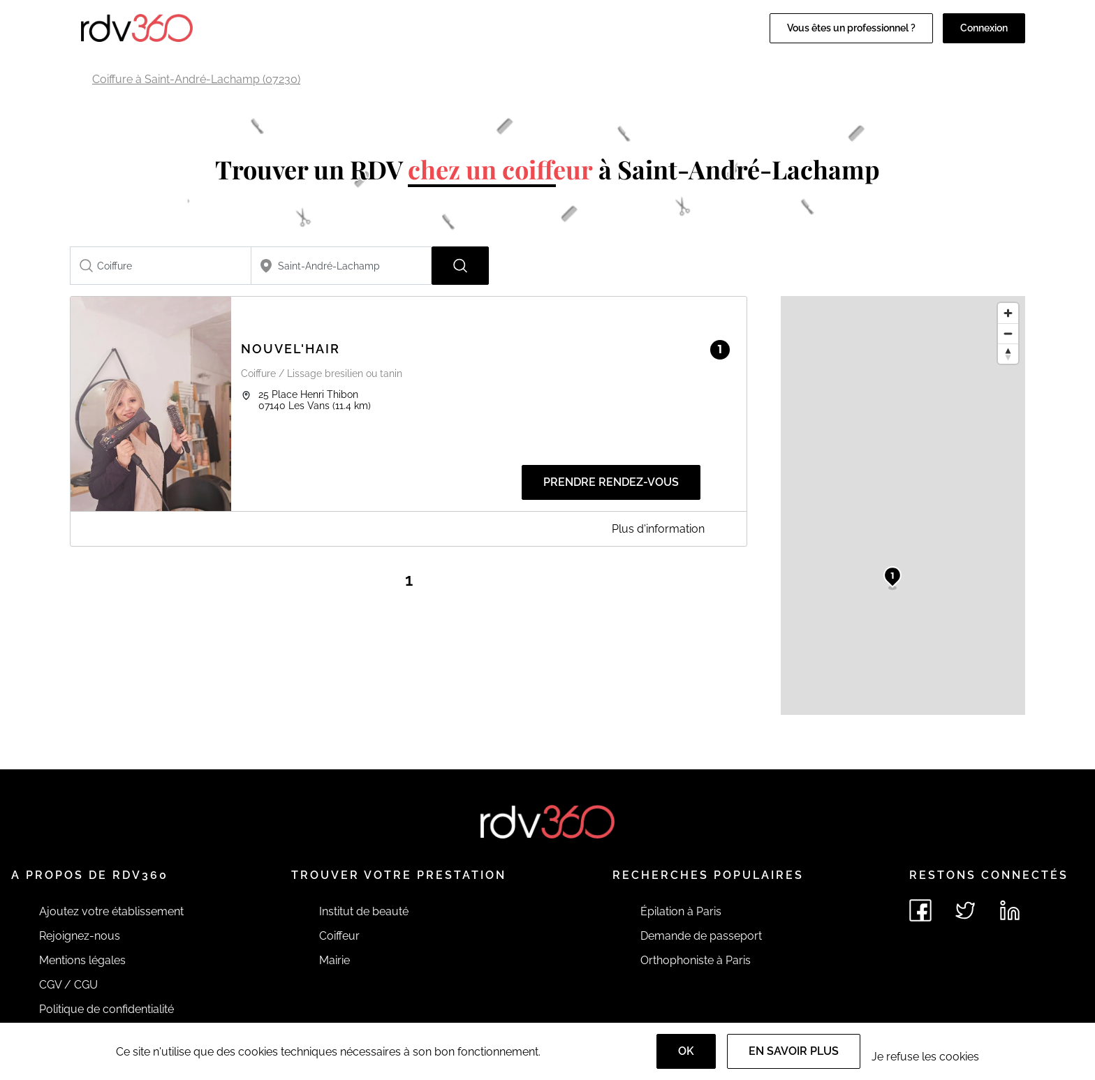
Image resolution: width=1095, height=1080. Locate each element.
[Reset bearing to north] (1008, 353)
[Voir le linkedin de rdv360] (1010, 910)
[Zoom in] (1008, 313)
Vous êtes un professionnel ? (851, 28)
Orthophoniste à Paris (695, 960)
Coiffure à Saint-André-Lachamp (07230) (196, 79)
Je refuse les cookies (925, 1056)
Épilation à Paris (680, 911)
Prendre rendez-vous (611, 482)
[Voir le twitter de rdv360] (965, 910)
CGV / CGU (68, 984)
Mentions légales (82, 960)
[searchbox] (160, 265)
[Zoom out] (1008, 333)
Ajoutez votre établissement (111, 911)
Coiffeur (339, 935)
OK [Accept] (686, 1051)
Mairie (334, 960)
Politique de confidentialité (106, 1009)
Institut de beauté (364, 911)
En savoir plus (794, 1051)
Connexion (984, 28)
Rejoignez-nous (79, 935)
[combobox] (160, 265)
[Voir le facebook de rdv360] (920, 910)
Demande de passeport (701, 935)
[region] (903, 505)
